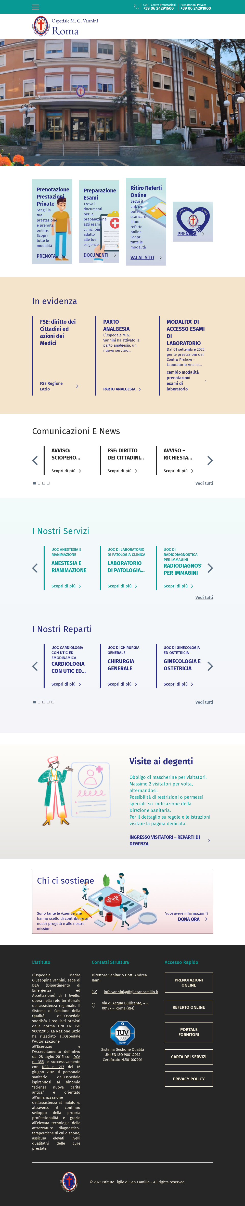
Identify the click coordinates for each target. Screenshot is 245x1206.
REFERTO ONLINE (189, 1007)
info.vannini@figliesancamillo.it (131, 992)
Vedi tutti (204, 483)
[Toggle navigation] (35, 7)
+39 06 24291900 (195, 8)
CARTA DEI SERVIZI (189, 1056)
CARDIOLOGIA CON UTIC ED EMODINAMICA (68, 671)
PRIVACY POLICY (189, 1079)
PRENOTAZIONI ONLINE (189, 982)
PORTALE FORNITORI (188, 1032)
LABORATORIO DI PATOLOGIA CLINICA (125, 570)
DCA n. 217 (53, 1067)
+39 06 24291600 (158, 8)
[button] (210, 460)
